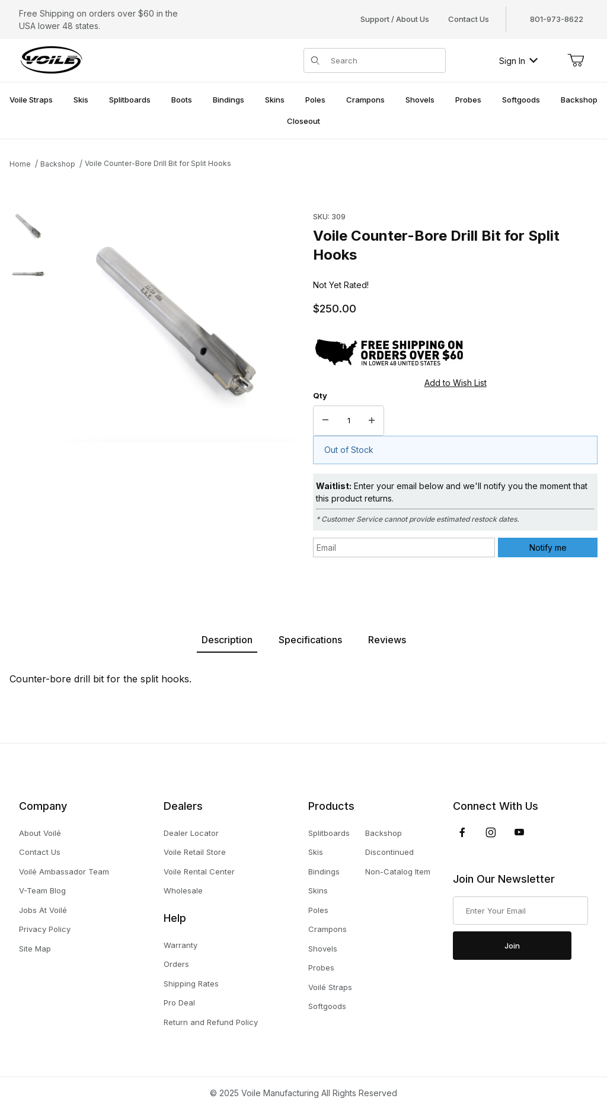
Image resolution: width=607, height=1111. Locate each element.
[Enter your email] (520, 910)
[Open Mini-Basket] (575, 60)
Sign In (518, 61)
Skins (318, 890)
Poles (318, 910)
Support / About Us (394, 19)
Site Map (35, 948)
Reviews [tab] (387, 640)
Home (20, 163)
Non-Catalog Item (397, 871)
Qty (320, 395)
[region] (28, 389)
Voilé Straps (330, 987)
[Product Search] (384, 60)
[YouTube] (519, 832)
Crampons (327, 929)
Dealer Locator (191, 833)
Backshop (57, 163)
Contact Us (468, 19)
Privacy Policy (45, 929)
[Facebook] (462, 832)
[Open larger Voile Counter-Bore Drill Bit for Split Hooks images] (176, 324)
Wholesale (183, 890)
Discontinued (389, 852)
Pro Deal (179, 1002)
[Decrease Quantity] (325, 421)
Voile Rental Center (199, 871)
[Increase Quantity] (372, 421)
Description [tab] (227, 640)
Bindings (324, 871)
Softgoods (327, 1006)
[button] (28, 226)
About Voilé (40, 833)
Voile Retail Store (195, 852)
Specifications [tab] (310, 640)
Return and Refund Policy (211, 1022)
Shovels (322, 948)
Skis (315, 852)
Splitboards (329, 833)
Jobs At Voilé (43, 910)
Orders (176, 964)
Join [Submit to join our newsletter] (512, 945)
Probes (321, 967)
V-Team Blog (42, 890)
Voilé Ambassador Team (64, 871)
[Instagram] (491, 832)
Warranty (180, 945)
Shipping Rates (191, 983)
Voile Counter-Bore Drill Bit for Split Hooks (158, 163)
